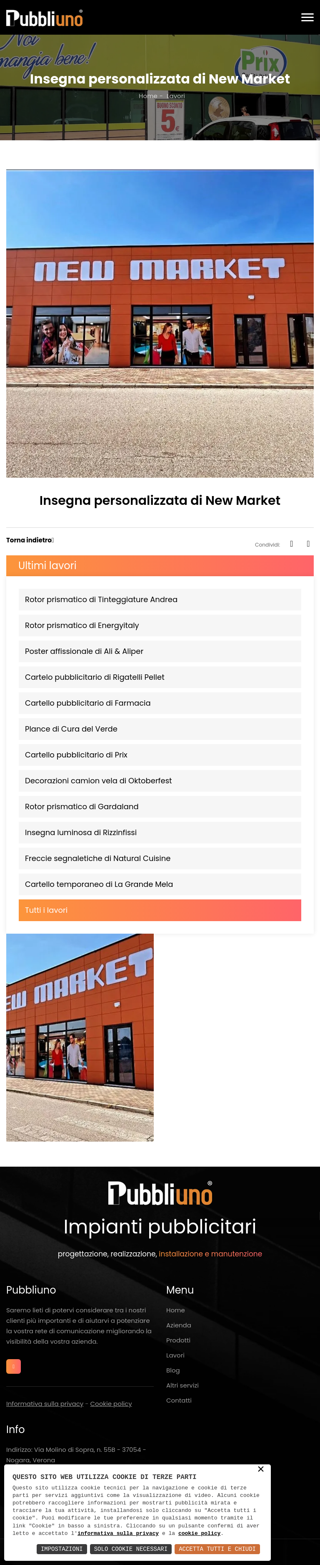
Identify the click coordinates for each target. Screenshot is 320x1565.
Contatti (179, 1400)
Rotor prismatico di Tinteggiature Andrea (101, 599)
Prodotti (178, 1340)
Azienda (178, 1325)
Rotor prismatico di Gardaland (82, 806)
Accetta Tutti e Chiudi (217, 1549)
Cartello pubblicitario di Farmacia (88, 703)
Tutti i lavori (46, 910)
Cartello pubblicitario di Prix (76, 755)
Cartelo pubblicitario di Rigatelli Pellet (95, 677)
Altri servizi (182, 1385)
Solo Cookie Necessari (131, 1549)
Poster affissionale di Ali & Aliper (84, 651)
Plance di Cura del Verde (71, 729)
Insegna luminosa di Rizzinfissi (81, 832)
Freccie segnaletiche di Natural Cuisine (97, 858)
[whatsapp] (308, 544)
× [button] (261, 1469)
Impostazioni (62, 1549)
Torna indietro (29, 540)
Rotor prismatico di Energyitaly (82, 625)
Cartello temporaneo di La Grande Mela (99, 884)
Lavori (175, 1355)
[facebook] (291, 544)
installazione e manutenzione (210, 1254)
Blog (173, 1370)
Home (148, 95)
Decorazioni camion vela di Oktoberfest (98, 780)
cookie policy (199, 1533)
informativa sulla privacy (118, 1533)
